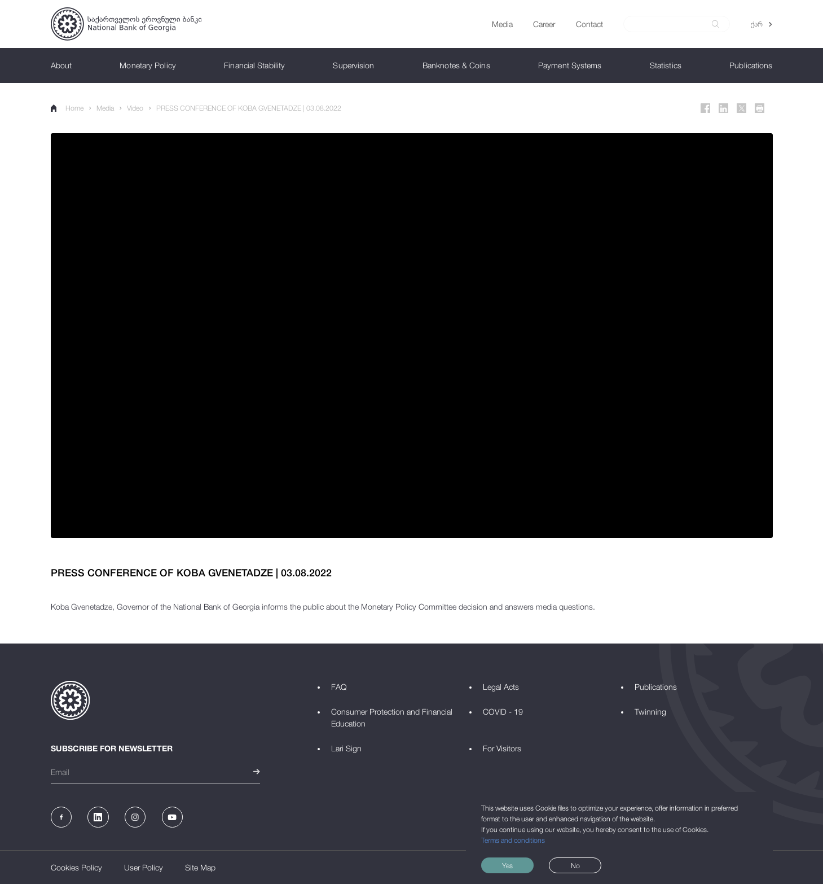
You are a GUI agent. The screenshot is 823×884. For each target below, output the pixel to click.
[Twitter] (742, 108)
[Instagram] (135, 817)
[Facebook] (706, 108)
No (575, 865)
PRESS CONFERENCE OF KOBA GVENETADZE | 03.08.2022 (248, 108)
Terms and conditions (513, 840)
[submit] (715, 24)
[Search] (671, 24)
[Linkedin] (724, 108)
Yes (507, 865)
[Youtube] (172, 817)
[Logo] (126, 24)
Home (67, 108)
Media (105, 108)
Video (135, 108)
